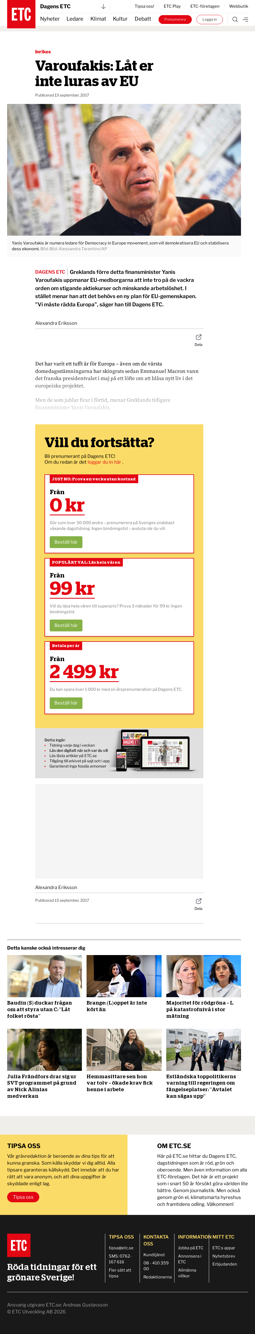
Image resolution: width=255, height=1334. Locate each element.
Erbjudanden (224, 1264)
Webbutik (238, 6)
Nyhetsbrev (223, 1256)
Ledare (74, 19)
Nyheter (50, 19)
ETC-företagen (205, 6)
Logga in (210, 19)
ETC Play (172, 6)
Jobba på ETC (191, 1247)
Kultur (120, 19)
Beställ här (66, 542)
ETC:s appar (223, 1247)
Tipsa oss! (144, 6)
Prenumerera (175, 19)
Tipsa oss (23, 1197)
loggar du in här (105, 462)
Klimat (98, 19)
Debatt (143, 19)
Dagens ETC (73, 6)
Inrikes (43, 51)
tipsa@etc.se (121, 1247)
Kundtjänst (154, 1254)
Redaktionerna (157, 1277)
